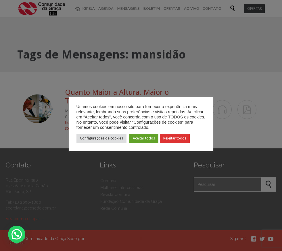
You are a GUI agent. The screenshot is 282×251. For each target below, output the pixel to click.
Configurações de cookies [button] (101, 138)
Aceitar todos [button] (144, 138)
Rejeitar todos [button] (174, 138)
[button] (16, 234)
